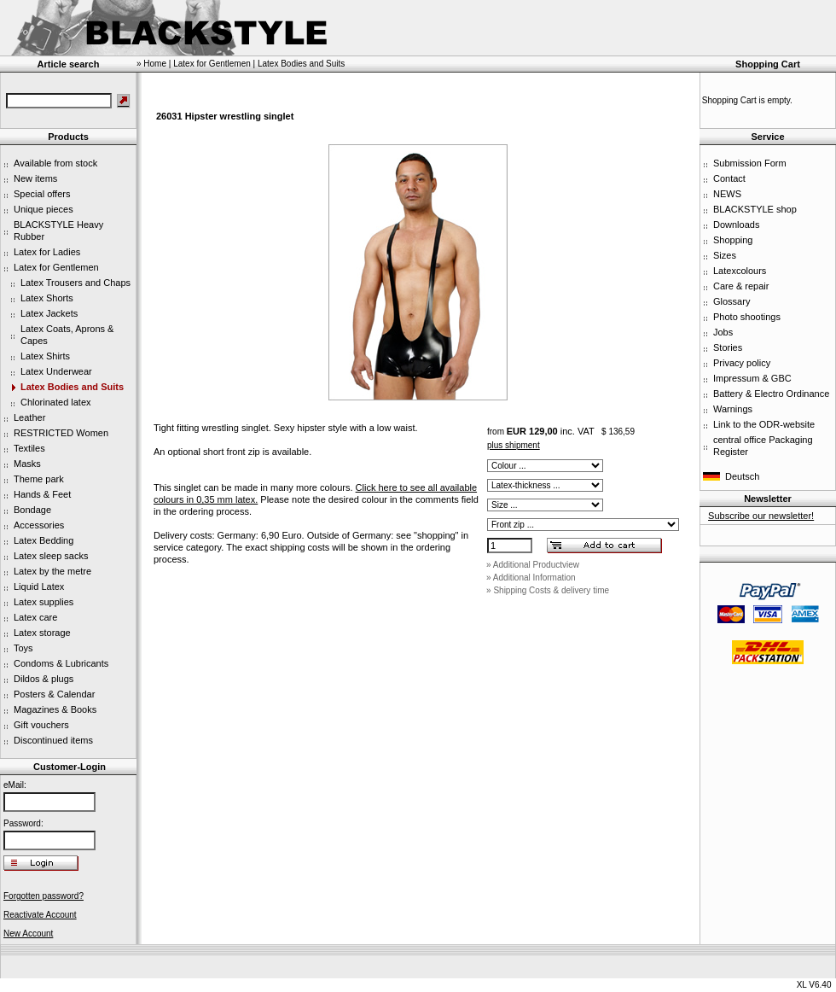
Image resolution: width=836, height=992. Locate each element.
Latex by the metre (52, 571)
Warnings (732, 409)
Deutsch (742, 476)
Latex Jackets (49, 313)
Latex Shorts (46, 298)
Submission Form (750, 163)
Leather (29, 417)
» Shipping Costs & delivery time (547, 590)
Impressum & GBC (752, 378)
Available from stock (55, 163)
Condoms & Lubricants (61, 663)
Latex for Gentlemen (56, 267)
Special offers (42, 194)
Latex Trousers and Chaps (75, 282)
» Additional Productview (532, 564)
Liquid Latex (39, 586)
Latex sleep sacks (51, 556)
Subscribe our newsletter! (761, 516)
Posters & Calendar (54, 694)
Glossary (731, 301)
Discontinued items (53, 740)
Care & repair (741, 286)
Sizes (724, 255)
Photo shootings (747, 317)
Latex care (35, 617)
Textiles (29, 448)
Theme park (39, 479)
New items (35, 178)
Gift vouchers (41, 725)
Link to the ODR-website (764, 424)
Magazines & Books (55, 709)
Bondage (32, 510)
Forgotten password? (43, 896)
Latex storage (42, 632)
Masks (27, 463)
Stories (727, 347)
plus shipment (513, 445)
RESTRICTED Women (61, 433)
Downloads (736, 224)
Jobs (723, 332)
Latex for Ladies (47, 252)
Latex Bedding (43, 540)
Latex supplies (43, 602)
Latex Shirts (45, 356)
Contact (729, 178)
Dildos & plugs (43, 679)
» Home (151, 63)
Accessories (39, 525)
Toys (23, 648)
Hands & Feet (42, 494)
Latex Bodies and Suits (72, 387)
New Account (28, 933)
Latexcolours (739, 271)
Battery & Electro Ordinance (771, 393)
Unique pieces (43, 209)
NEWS (727, 194)
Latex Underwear (56, 371)
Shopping (733, 240)
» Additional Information (531, 577)
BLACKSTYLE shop (755, 209)
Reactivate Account (40, 914)
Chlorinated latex (55, 402)
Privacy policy (741, 363)
